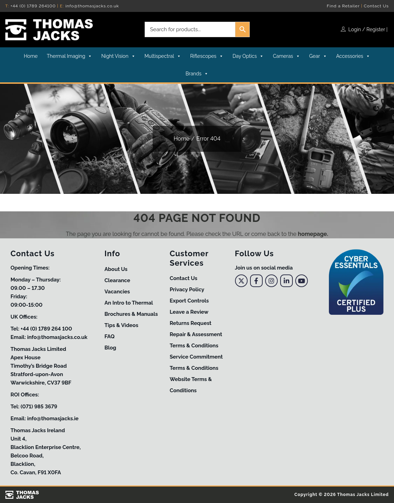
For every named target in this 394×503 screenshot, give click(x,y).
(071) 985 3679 (39, 406)
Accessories (353, 56)
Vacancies (117, 291)
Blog (110, 348)
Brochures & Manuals (131, 314)
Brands (197, 73)
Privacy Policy (187, 289)
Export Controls (189, 301)
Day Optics (248, 56)
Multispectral (163, 56)
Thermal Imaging (69, 56)
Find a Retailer (343, 6)
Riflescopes (206, 56)
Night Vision (118, 56)
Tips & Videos (121, 325)
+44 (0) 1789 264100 (33, 6)
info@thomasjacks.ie (52, 418)
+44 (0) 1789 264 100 (46, 329)
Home (31, 56)
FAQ (109, 336)
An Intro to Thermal (128, 303)
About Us (115, 269)
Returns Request (190, 323)
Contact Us (376, 6)
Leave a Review (189, 312)
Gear (318, 56)
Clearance (117, 280)
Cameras (286, 56)
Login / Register (366, 29)
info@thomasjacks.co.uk (92, 6)
